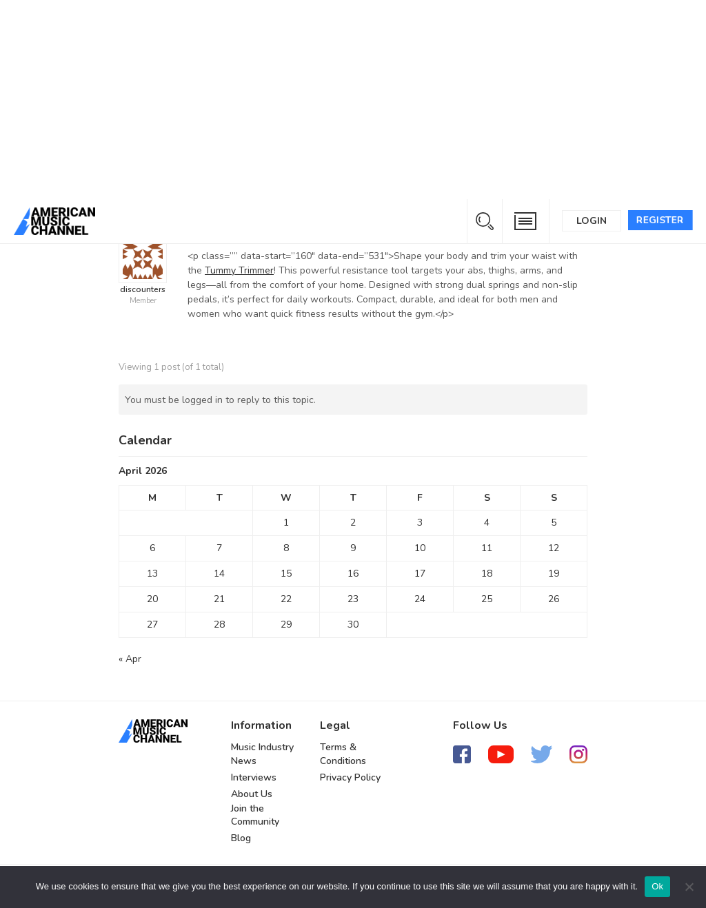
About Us (251, 794)
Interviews (253, 777)
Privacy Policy (350, 777)
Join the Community (255, 815)
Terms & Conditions (343, 754)
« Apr (130, 658)
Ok (657, 886)
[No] (689, 887)
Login (591, 220)
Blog (241, 838)
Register (660, 220)
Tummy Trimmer (239, 270)
